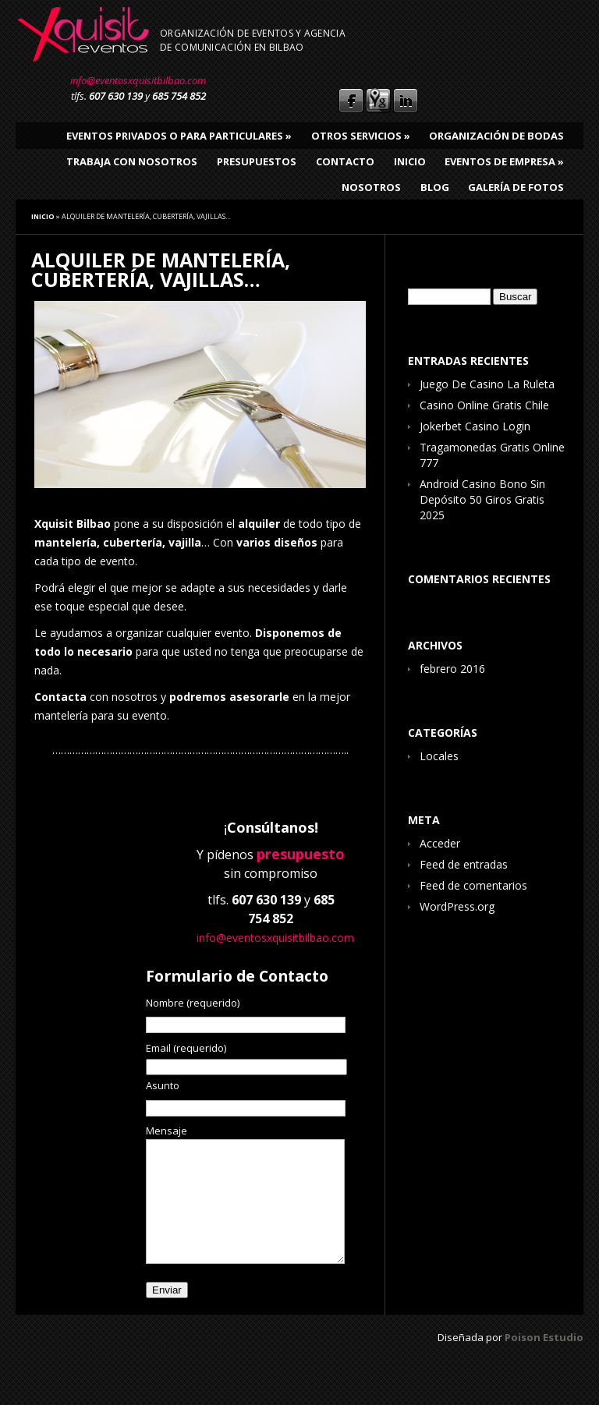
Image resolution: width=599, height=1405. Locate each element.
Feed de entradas (464, 864)
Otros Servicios (360, 136)
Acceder (440, 843)
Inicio (410, 161)
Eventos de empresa (504, 161)
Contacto (345, 161)
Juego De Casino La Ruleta (487, 384)
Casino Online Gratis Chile (484, 405)
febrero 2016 (452, 668)
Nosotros (371, 187)
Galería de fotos (516, 187)
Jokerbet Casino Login (475, 426)
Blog (434, 187)
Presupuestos (256, 161)
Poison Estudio (544, 1361)
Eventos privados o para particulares (179, 136)
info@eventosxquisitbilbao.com (138, 80)
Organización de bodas (496, 136)
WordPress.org (457, 906)
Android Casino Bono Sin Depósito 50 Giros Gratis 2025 (482, 499)
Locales (439, 756)
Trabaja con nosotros (131, 161)
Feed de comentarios (473, 885)
